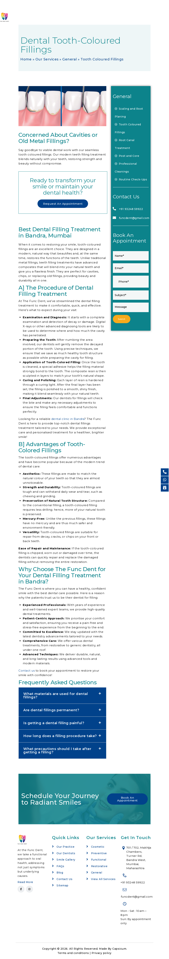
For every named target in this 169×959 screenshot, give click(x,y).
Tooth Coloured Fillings (128, 128)
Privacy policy (102, 953)
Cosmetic (97, 846)
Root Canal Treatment (124, 144)
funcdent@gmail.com (134, 218)
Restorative (99, 866)
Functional (98, 859)
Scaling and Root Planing (129, 112)
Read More (25, 882)
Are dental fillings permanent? (51, 710)
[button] (62, 695)
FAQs (60, 866)
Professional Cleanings (126, 167)
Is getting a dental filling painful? (53, 723)
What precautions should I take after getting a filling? (57, 750)
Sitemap (62, 885)
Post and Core (127, 156)
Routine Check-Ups (131, 179)
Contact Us (64, 879)
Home (26, 59)
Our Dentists (66, 853)
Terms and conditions (73, 953)
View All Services (103, 879)
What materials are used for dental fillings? (55, 695)
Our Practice (65, 846)
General (69, 59)
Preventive (99, 853)
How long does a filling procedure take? (60, 736)
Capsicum (119, 948)
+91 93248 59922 (131, 209)
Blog (60, 872)
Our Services (47, 59)
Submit (121, 319)
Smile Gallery (66, 859)
